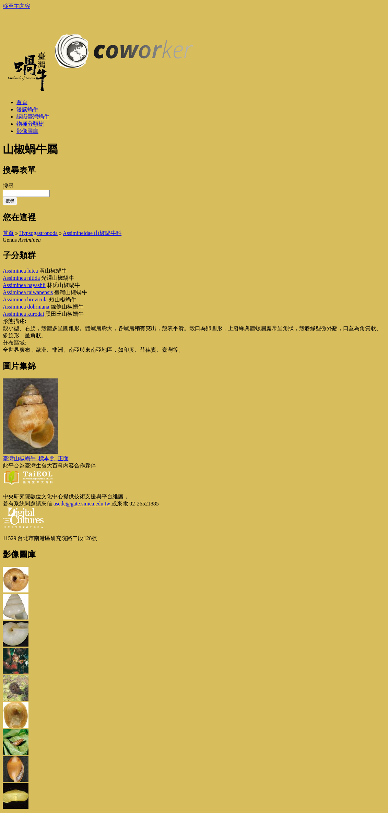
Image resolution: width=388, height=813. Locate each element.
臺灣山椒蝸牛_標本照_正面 (36, 458)
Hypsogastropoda (38, 233)
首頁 (8, 233)
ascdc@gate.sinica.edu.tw (82, 503)
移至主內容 (16, 6)
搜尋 (8, 186)
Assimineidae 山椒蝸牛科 (92, 233)
